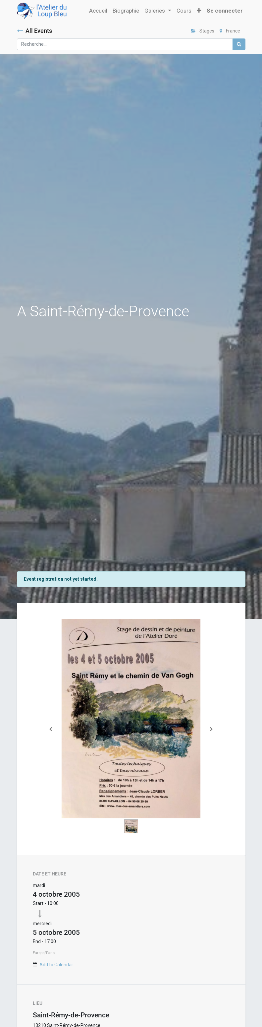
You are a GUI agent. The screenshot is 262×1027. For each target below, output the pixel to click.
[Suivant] (211, 729)
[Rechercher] (239, 44)
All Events (34, 31)
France (230, 30)
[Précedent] (51, 729)
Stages (202, 30)
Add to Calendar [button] (56, 964)
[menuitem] (98, 11)
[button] (199, 11)
